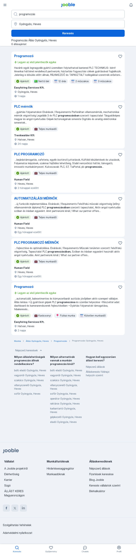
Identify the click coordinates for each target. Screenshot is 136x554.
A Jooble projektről (16, 468)
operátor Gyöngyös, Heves (65, 398)
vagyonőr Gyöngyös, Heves (29, 375)
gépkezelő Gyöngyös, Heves (66, 416)
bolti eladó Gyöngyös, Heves (30, 370)
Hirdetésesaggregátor (60, 468)
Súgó (7, 485)
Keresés (68, 33)
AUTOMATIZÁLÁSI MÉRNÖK (35, 198)
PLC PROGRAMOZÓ (29, 154)
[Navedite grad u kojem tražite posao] (68, 24)
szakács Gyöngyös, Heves (29, 380)
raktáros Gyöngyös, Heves (65, 403)
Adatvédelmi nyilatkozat (17, 533)
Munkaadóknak (56, 474)
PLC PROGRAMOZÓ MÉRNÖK (36, 242)
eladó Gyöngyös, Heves (63, 421)
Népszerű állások (95, 366)
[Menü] (4, 4)
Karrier (8, 480)
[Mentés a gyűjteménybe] (120, 56)
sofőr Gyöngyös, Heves (27, 393)
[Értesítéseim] (131, 5)
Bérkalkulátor (97, 491)
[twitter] (14, 508)
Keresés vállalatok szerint (104, 485)
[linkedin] (23, 508)
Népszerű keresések (29, 350)
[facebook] (6, 508)
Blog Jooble (96, 480)
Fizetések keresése (101, 474)
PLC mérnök (23, 106)
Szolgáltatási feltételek (17, 525)
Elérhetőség (11, 474)
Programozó (23, 56)
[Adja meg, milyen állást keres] (68, 14)
